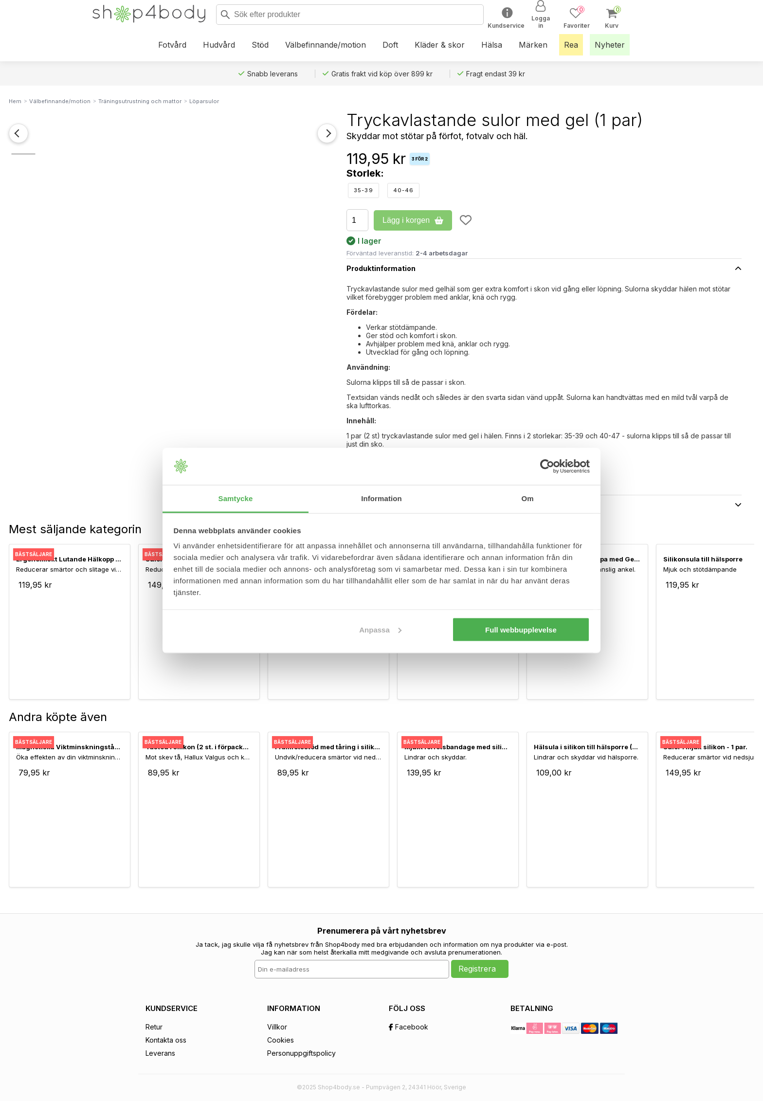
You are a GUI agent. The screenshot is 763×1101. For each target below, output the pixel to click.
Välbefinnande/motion (60, 101)
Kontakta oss (165, 1040)
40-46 (403, 190)
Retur (154, 1027)
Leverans (160, 1053)
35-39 (363, 190)
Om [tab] (527, 498)
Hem (15, 101)
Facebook (408, 1027)
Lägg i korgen (412, 220)
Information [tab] (381, 498)
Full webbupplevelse (521, 629)
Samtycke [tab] (235, 498)
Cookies (280, 1040)
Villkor (277, 1027)
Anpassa (380, 629)
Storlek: (365, 173)
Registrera (477, 969)
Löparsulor (204, 101)
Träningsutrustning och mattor (140, 101)
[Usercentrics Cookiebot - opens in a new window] (547, 466)
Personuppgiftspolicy (301, 1053)
